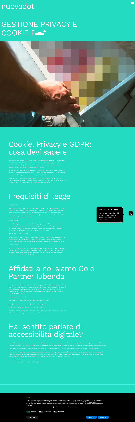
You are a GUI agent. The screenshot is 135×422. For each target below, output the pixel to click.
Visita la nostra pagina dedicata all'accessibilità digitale (25, 363)
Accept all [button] (103, 417)
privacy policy (77, 400)
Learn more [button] (32, 417)
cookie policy (92, 402)
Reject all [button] (91, 417)
